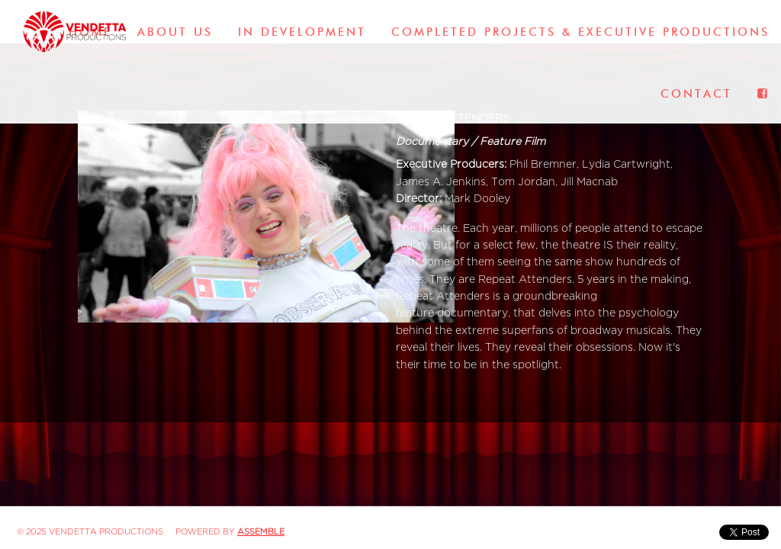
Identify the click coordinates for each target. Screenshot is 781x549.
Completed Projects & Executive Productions (580, 32)
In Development (302, 32)
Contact (696, 94)
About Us (175, 32)
